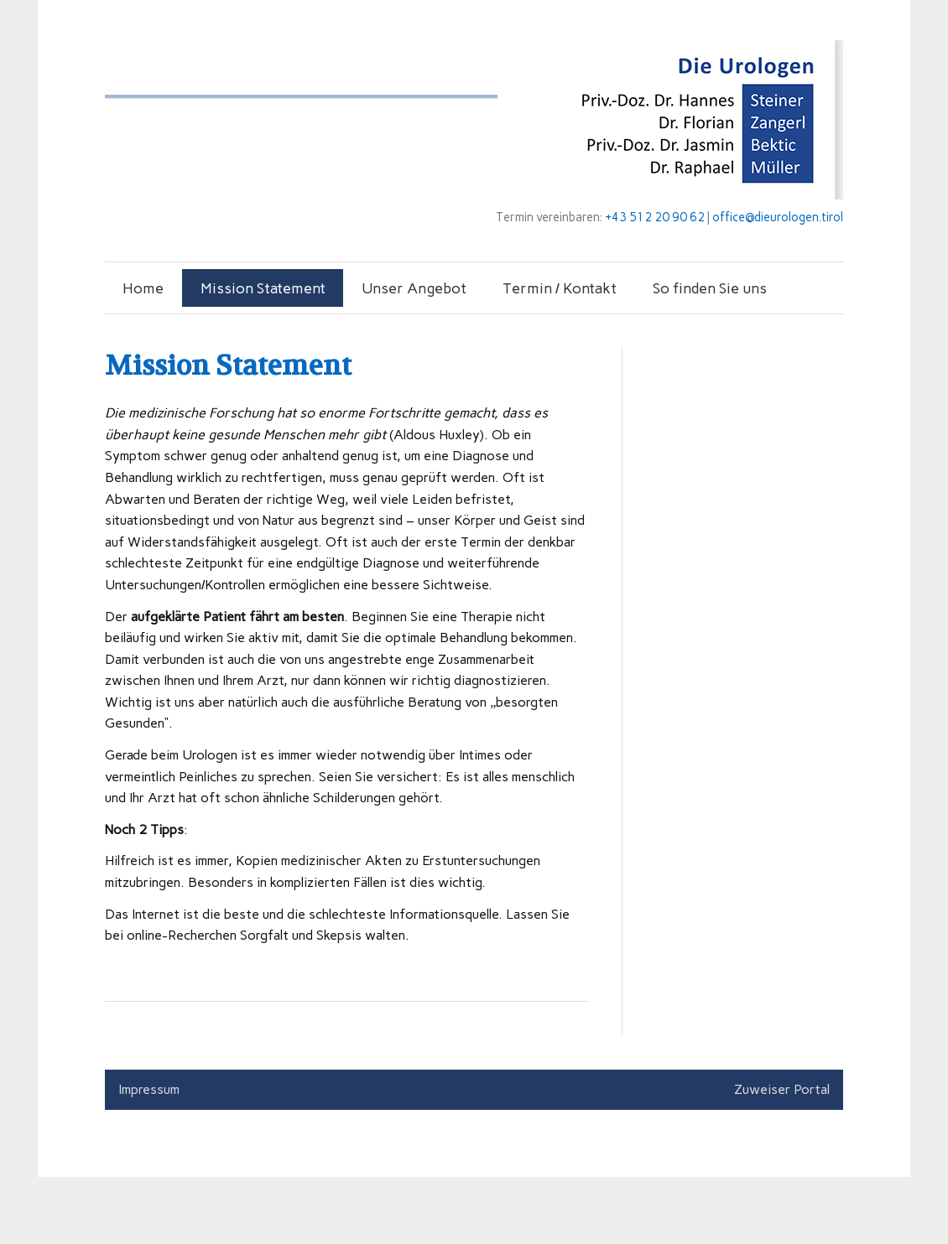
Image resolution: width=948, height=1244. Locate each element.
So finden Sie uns (710, 288)
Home (143, 288)
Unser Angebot (414, 288)
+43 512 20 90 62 (655, 217)
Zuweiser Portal (782, 1089)
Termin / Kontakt (560, 288)
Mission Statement (263, 288)
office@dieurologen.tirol (777, 217)
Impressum (149, 1089)
